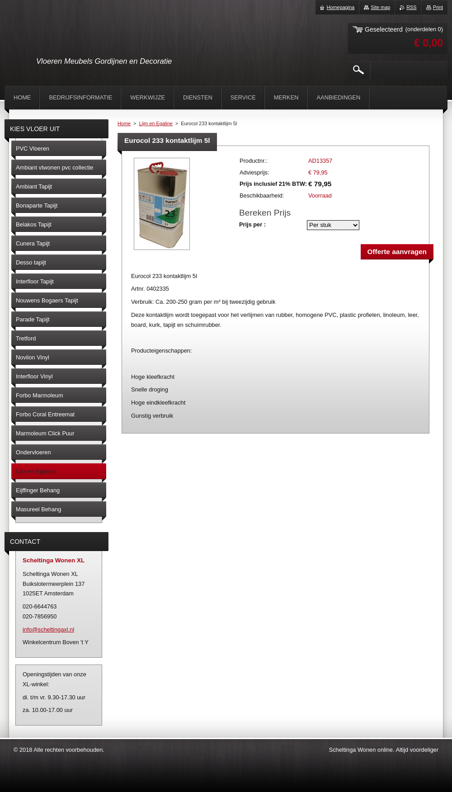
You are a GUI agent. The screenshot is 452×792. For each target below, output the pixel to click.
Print (438, 7)
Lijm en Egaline (155, 123)
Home (124, 123)
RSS (411, 7)
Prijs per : (252, 224)
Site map (380, 7)
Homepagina (341, 7)
